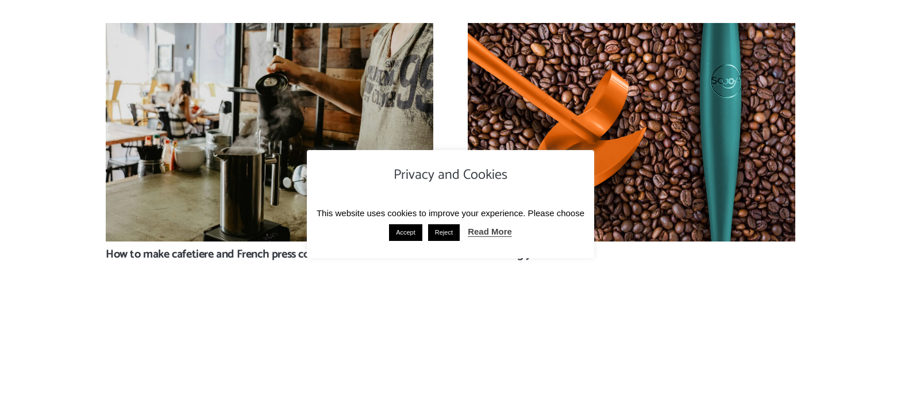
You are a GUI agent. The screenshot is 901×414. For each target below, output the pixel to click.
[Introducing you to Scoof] (631, 31)
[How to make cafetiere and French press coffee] (269, 31)
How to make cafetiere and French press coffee (217, 254)
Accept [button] (405, 232)
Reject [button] (444, 232)
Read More (490, 231)
